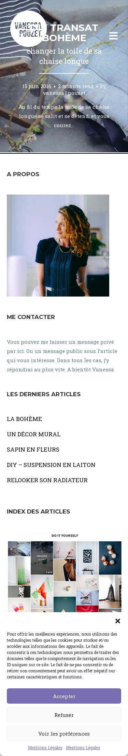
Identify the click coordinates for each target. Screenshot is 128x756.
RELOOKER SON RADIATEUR (47, 480)
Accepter (64, 696)
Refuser (64, 714)
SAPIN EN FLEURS (33, 449)
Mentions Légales (45, 747)
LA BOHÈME (24, 419)
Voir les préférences (64, 733)
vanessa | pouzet (64, 92)
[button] (117, 620)
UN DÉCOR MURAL (33, 434)
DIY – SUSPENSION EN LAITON (51, 465)
